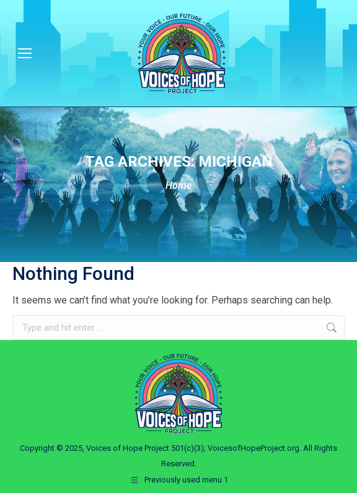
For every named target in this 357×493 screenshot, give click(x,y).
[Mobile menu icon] (24, 53)
